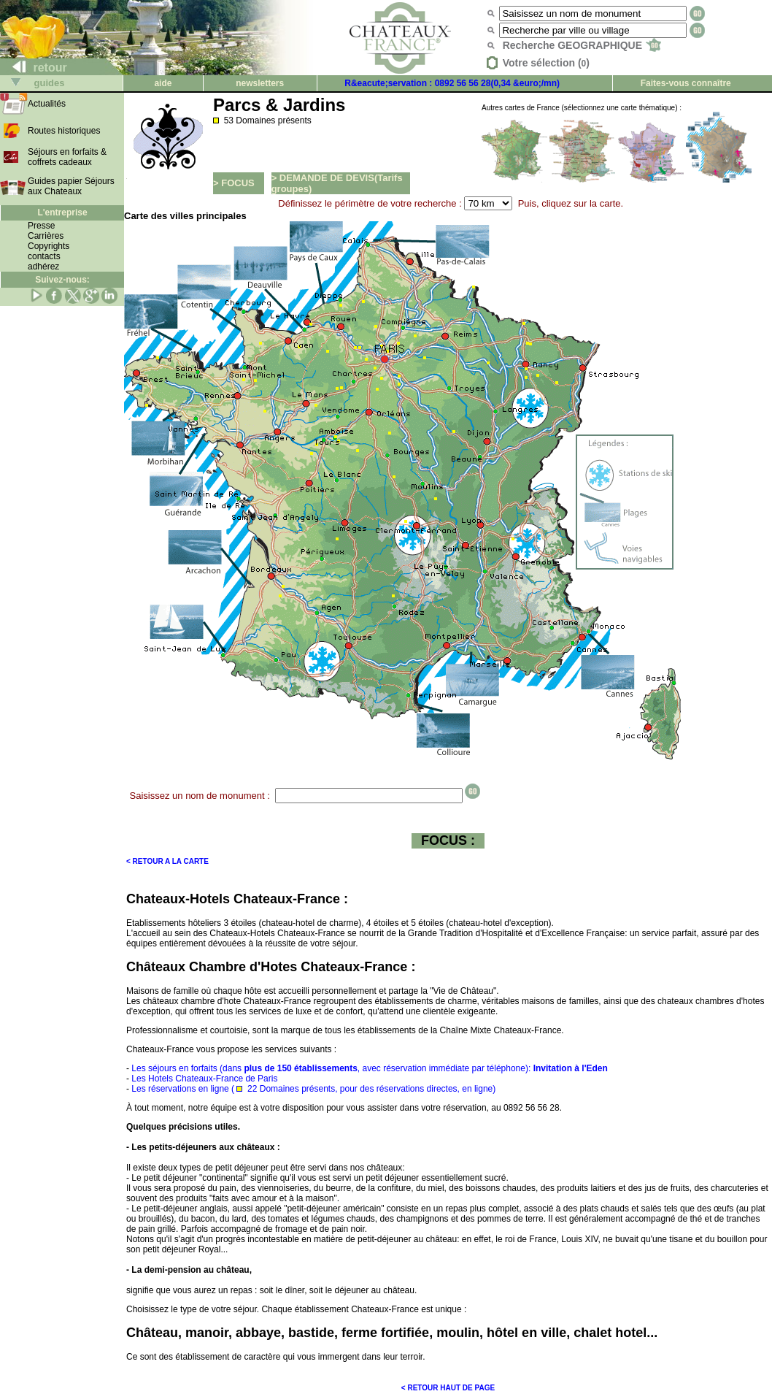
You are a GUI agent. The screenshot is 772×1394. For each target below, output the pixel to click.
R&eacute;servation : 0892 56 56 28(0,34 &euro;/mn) (452, 83)
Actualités (47, 104)
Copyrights (48, 246)
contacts (44, 256)
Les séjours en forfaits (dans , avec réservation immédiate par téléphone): (369, 1068)
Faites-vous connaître (686, 83)
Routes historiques (64, 131)
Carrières (45, 236)
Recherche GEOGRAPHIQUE (582, 45)
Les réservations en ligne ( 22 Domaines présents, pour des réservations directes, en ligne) (313, 1089)
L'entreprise (62, 212)
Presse (41, 226)
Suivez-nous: (62, 280)
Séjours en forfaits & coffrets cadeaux (67, 157)
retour (34, 67)
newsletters (260, 83)
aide (162, 83)
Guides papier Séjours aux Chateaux (71, 186)
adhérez (43, 266)
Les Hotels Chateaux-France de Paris (204, 1078)
